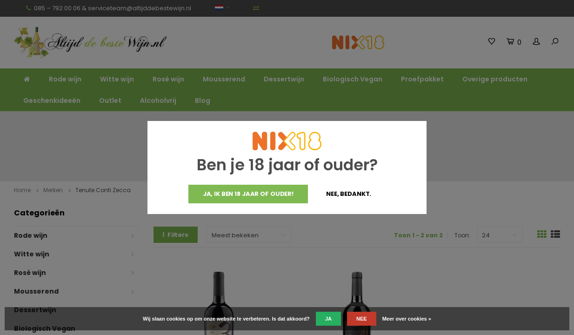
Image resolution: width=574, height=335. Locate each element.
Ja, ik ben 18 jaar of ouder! (248, 193)
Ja (328, 319)
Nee (361, 319)
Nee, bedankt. (348, 193)
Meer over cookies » (406, 319)
